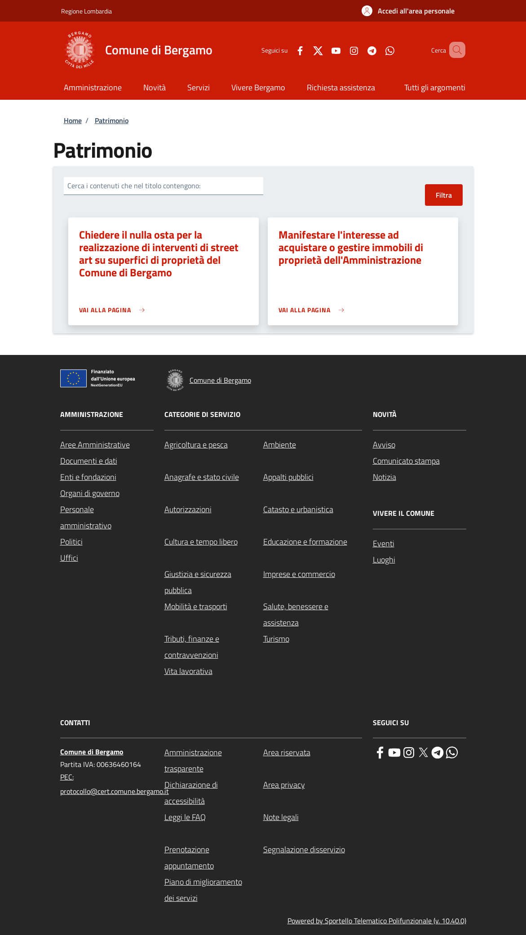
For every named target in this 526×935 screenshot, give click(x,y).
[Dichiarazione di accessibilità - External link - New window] (213, 793)
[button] (408, 11)
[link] (114, 310)
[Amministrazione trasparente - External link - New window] (213, 760)
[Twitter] (305, 50)
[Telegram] (359, 50)
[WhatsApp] (377, 50)
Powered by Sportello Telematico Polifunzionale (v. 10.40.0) (376, 920)
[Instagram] (341, 50)
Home (73, 120)
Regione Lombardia (86, 11)
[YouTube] (323, 50)
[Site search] (454, 50)
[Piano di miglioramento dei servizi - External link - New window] (213, 890)
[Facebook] (287, 50)
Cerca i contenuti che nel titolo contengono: (133, 185)
